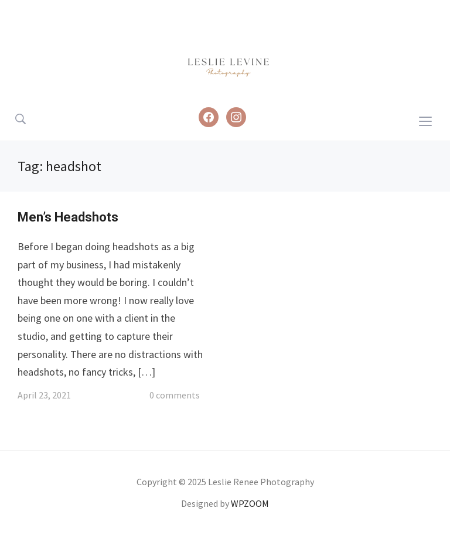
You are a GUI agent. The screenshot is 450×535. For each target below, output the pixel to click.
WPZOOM (250, 503)
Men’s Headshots (68, 217)
